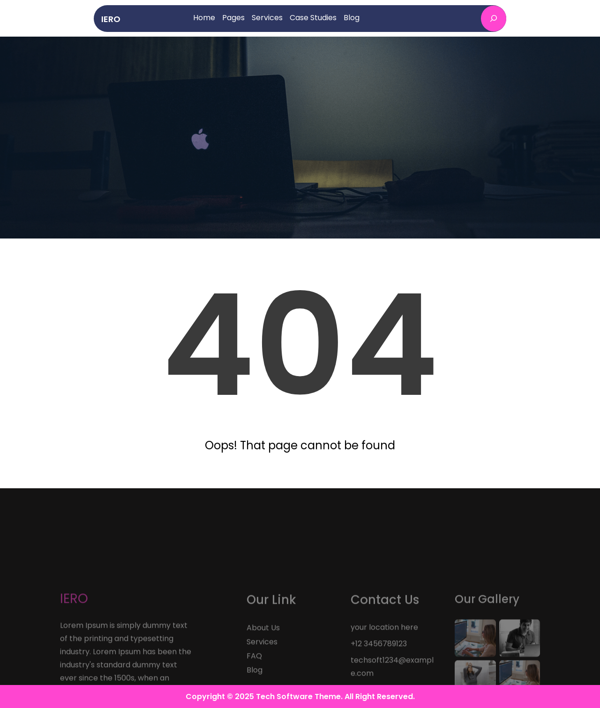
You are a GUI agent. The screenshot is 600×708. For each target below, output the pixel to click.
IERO (110, 19)
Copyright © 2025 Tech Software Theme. (265, 696)
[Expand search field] (493, 18)
